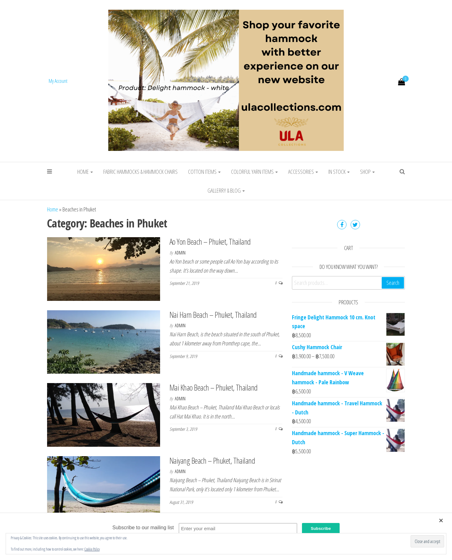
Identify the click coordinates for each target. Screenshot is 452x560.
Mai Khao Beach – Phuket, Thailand (214, 387)
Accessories (303, 171)
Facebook (342, 224)
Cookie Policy (92, 549)
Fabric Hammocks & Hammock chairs (140, 171)
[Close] (442, 520)
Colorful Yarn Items (254, 171)
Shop (367, 171)
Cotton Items (204, 171)
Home (85, 171)
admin (180, 253)
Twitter (355, 224)
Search (392, 282)
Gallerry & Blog (226, 190)
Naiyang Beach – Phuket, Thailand (212, 460)
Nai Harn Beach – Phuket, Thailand (213, 314)
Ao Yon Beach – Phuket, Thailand (210, 241)
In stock (339, 171)
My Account (58, 80)
